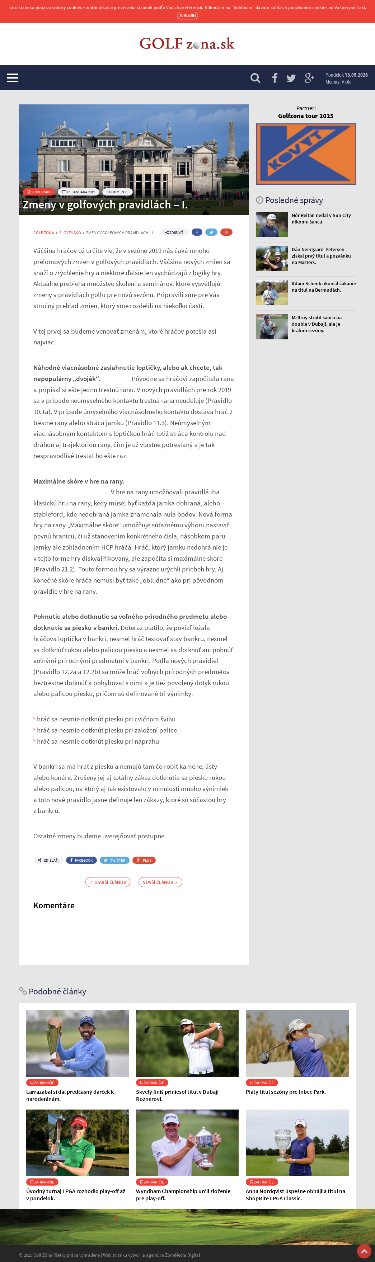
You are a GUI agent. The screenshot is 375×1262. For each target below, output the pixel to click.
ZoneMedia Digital (182, 1255)
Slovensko (39, 191)
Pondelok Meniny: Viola (346, 78)
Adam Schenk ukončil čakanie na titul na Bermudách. (324, 286)
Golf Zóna (43, 232)
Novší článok (159, 882)
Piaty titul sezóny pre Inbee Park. (286, 1091)
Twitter (114, 860)
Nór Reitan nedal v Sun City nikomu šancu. (321, 218)
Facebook (81, 860)
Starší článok (108, 882)
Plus (144, 860)
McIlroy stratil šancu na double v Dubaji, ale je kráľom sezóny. (317, 324)
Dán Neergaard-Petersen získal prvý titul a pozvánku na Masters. (321, 255)
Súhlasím (187, 15)
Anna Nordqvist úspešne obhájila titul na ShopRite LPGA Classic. (295, 1194)
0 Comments (117, 191)
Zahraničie (42, 1082)
